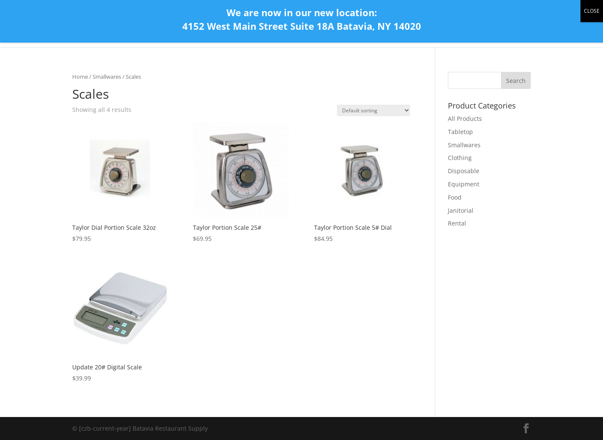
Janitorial (460, 210)
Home (367, 30)
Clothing (460, 158)
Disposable (463, 171)
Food (454, 197)
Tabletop (460, 132)
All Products (447, 30)
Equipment (463, 184)
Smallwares (107, 76)
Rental (457, 223)
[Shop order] (373, 110)
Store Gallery (495, 30)
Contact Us (403, 30)
